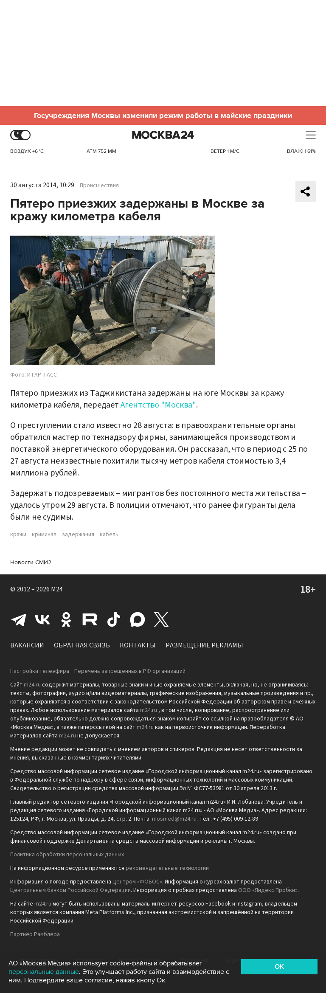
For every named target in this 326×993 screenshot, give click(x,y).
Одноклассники (66, 619)
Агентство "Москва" (158, 405)
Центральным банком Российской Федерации (70, 890)
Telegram (18, 619)
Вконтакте (42, 619)
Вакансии (27, 645)
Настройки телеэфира (39, 671)
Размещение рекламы (204, 645)
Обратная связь (82, 645)
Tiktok (113, 619)
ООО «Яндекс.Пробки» (268, 890)
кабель (109, 534)
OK (279, 966)
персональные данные (43, 972)
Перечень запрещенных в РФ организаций (129, 671)
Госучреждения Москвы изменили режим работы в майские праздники (163, 115)
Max (137, 619)
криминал (44, 534)
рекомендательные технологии (167, 868)
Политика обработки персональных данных (67, 854)
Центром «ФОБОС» (137, 882)
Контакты (138, 645)
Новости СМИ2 (30, 562)
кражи (18, 534)
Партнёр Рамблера (35, 934)
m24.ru (32, 685)
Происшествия (99, 185)
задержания (78, 534)
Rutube (90, 619)
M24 (57, 589)
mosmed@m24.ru (174, 819)
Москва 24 (163, 135)
